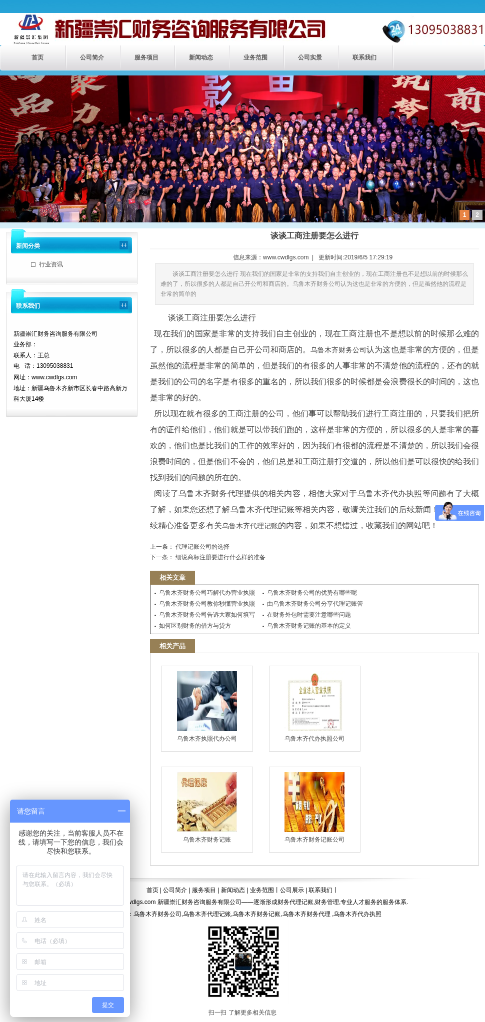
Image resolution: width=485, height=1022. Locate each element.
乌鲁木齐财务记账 (207, 807)
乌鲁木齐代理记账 (250, 526)
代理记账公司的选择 (202, 546)
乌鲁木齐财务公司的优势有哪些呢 (312, 592)
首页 (38, 57)
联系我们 (364, 57)
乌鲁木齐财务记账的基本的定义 (309, 625)
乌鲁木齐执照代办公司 (207, 706)
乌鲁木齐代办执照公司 (314, 706)
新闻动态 (201, 57)
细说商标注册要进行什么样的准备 (220, 557)
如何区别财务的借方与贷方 (195, 625)
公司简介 (92, 57)
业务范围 (256, 57)
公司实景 (310, 57)
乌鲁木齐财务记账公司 (314, 807)
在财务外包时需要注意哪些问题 (309, 614)
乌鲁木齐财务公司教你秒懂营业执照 (207, 603)
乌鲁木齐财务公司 (338, 350)
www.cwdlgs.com (285, 257)
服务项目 (146, 57)
